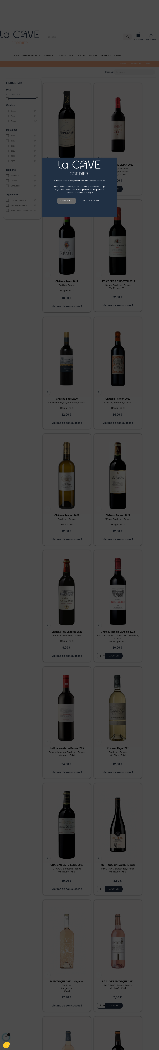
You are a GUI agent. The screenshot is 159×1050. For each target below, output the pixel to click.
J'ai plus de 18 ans (91, 201)
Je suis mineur (66, 201)
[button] (6, 1045)
